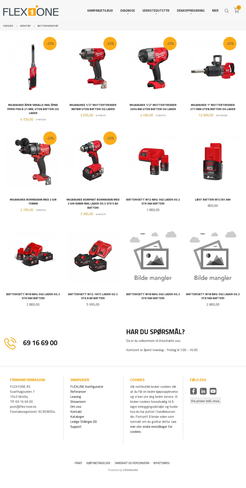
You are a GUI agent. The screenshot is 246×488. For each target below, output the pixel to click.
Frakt (78, 463)
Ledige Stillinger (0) (83, 421)
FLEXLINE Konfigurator (86, 386)
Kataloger (77, 416)
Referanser (78, 391)
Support (76, 426)
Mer (215, 10)
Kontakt (76, 411)
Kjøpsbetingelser (98, 463)
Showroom (78, 401)
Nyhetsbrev (161, 463)
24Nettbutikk (130, 470)
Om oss (75, 406)
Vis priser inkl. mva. (205, 400)
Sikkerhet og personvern (132, 463)
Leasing (75, 396)
